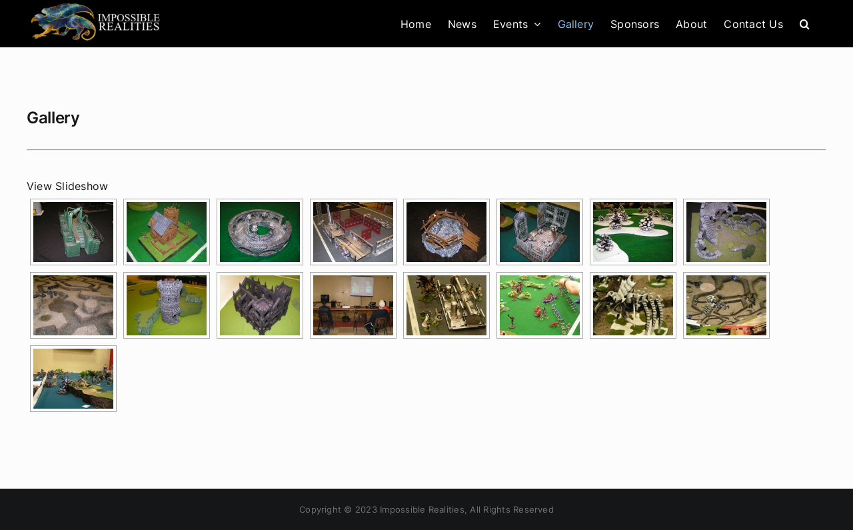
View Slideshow (67, 186)
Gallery (53, 117)
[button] (805, 23)
